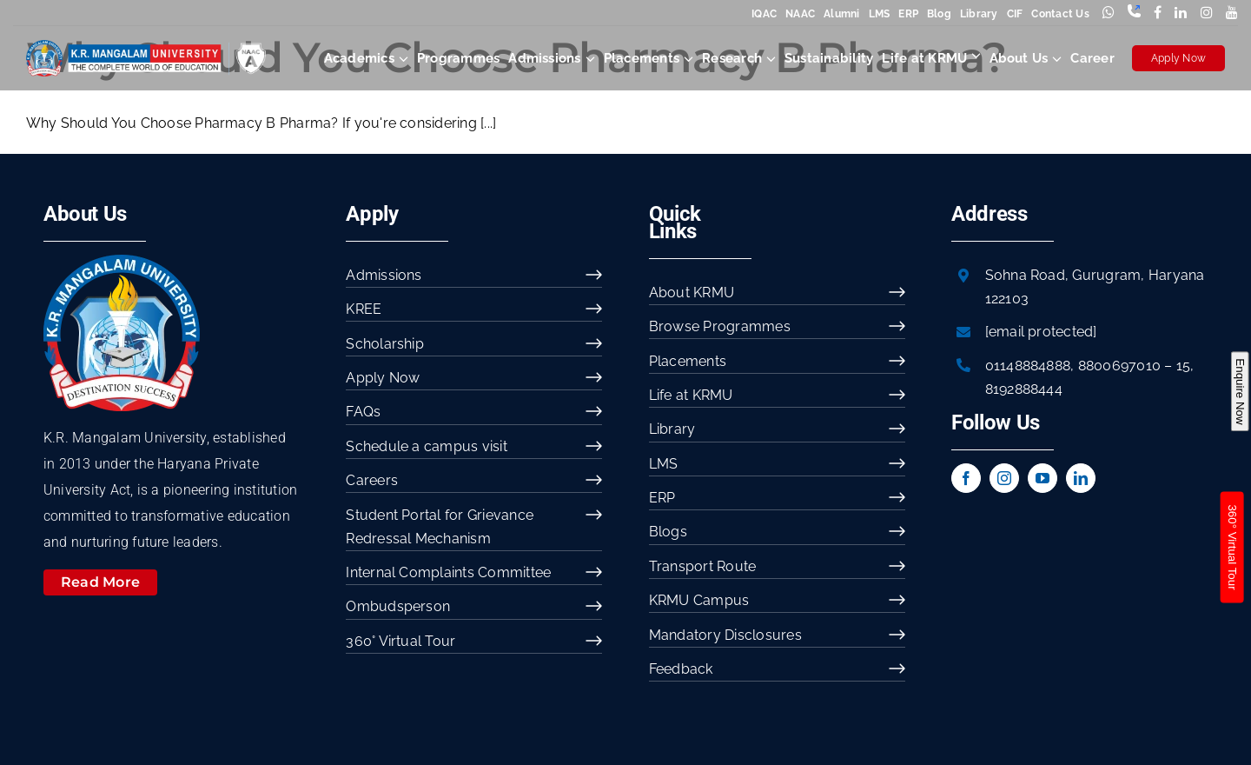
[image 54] (121, 261)
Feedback (681, 669)
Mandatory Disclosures (725, 635)
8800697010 (1119, 365)
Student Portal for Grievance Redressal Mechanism (439, 527)
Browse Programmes (720, 326)
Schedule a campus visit (426, 446)
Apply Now (1178, 58)
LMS (879, 14)
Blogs (668, 531)
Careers (372, 480)
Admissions (383, 275)
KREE (363, 309)
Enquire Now (1239, 391)
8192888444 (1023, 389)
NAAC (800, 14)
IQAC (764, 14)
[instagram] (1004, 478)
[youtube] (1042, 478)
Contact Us (1060, 14)
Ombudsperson (398, 606)
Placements (687, 361)
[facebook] (966, 478)
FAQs (363, 411)
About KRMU (691, 292)
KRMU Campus (699, 600)
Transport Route (703, 566)
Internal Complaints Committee (448, 572)
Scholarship (385, 344)
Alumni (841, 14)
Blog (939, 14)
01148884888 (1028, 365)
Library (979, 14)
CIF (1015, 14)
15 (1183, 365)
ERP (908, 14)
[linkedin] (1080, 478)
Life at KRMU (691, 395)
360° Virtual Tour (400, 641)
